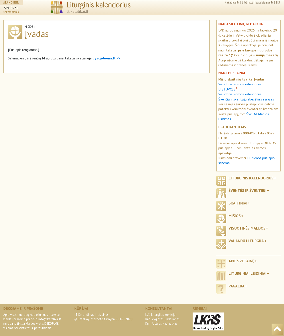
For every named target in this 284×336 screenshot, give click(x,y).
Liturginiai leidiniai (247, 273)
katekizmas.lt (264, 2)
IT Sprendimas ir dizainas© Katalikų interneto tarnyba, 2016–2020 (103, 316)
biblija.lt (247, 2)
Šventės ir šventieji (247, 190)
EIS (278, 2)
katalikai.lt (232, 2)
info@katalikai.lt (49, 319)
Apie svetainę (241, 260)
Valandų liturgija (246, 240)
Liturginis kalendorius (251, 178)
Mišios (235, 215)
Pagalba (237, 286)
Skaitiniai (238, 203)
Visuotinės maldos (247, 228)
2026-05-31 (10, 8)
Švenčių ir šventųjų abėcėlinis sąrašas (246, 99)
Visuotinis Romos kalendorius (240, 94)
